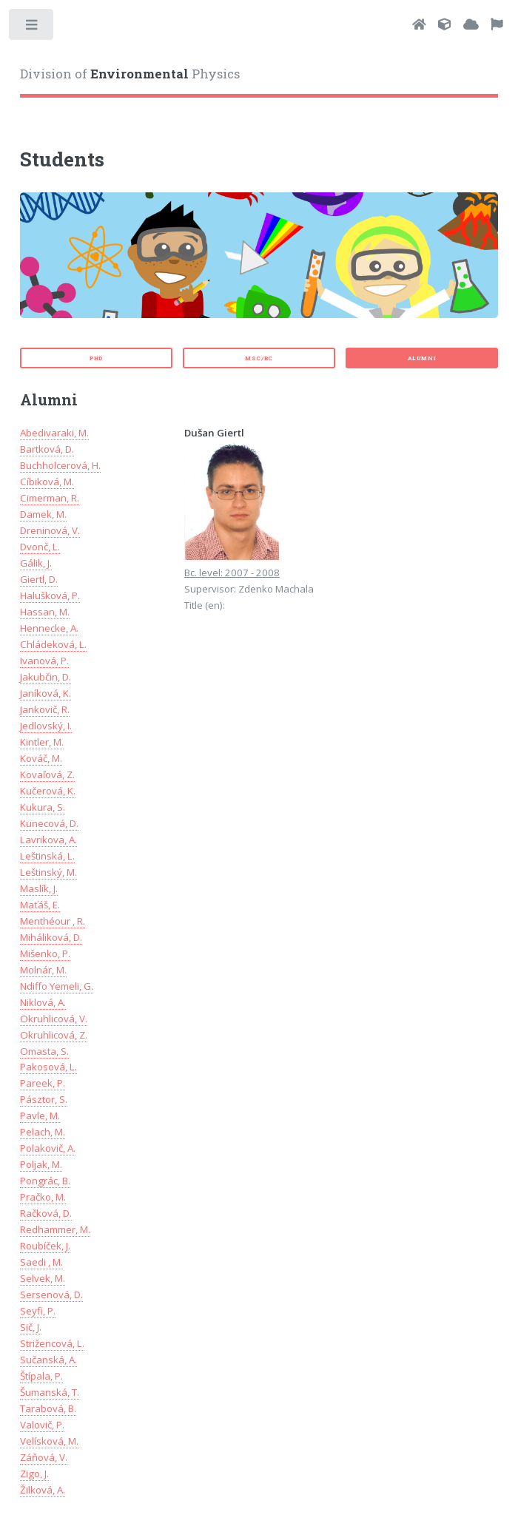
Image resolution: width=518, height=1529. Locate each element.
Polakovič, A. (47, 1148)
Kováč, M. (41, 758)
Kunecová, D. (49, 823)
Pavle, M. (40, 1115)
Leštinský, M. (48, 872)
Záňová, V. (43, 1457)
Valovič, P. (42, 1424)
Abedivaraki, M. (54, 432)
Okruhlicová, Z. (53, 1035)
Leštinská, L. (47, 856)
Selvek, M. (42, 1278)
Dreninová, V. (50, 530)
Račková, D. (46, 1213)
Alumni (422, 358)
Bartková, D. (47, 449)
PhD (96, 358)
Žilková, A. (42, 1489)
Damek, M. (43, 514)
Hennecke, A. (49, 628)
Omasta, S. (44, 1051)
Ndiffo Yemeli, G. (56, 986)
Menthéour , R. (52, 921)
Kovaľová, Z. (47, 774)
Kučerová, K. (47, 790)
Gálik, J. (36, 563)
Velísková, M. (49, 1441)
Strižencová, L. (52, 1343)
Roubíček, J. (45, 1245)
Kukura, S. (42, 807)
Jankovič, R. (45, 709)
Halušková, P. (50, 595)
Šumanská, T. (49, 1392)
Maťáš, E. (40, 904)
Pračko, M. (43, 1197)
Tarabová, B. (48, 1408)
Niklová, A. (43, 1002)
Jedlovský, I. (46, 725)
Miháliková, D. (51, 937)
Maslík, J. (39, 888)
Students (62, 159)
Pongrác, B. (45, 1180)
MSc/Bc (259, 358)
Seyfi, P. (38, 1310)
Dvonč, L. (40, 546)
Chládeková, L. (53, 644)
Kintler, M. (42, 742)
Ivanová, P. (44, 660)
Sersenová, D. (51, 1294)
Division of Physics (130, 74)
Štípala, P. (41, 1376)
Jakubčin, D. (45, 677)
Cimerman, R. (49, 497)
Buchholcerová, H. (60, 465)
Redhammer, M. (55, 1229)
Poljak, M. (41, 1164)
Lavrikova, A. (48, 839)
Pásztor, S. (43, 1099)
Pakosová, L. (48, 1066)
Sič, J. (30, 1327)
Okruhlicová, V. (53, 1018)
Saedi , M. (41, 1262)
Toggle (32, 27)
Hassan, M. (45, 611)
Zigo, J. (34, 1473)
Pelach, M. (42, 1131)
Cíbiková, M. (47, 481)
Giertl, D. (39, 579)
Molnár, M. (43, 969)
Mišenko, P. (45, 953)
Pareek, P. (42, 1083)
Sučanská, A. (48, 1359)
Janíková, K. (45, 693)
